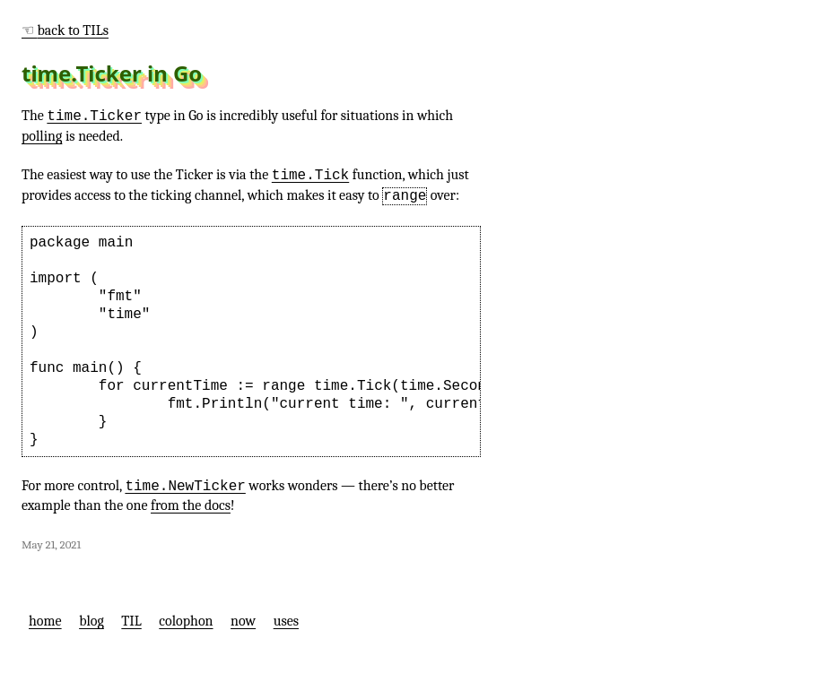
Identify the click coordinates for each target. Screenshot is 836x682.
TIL (131, 621)
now (243, 621)
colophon (186, 621)
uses (286, 621)
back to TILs (73, 30)
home (45, 621)
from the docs (191, 505)
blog (91, 621)
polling (42, 136)
